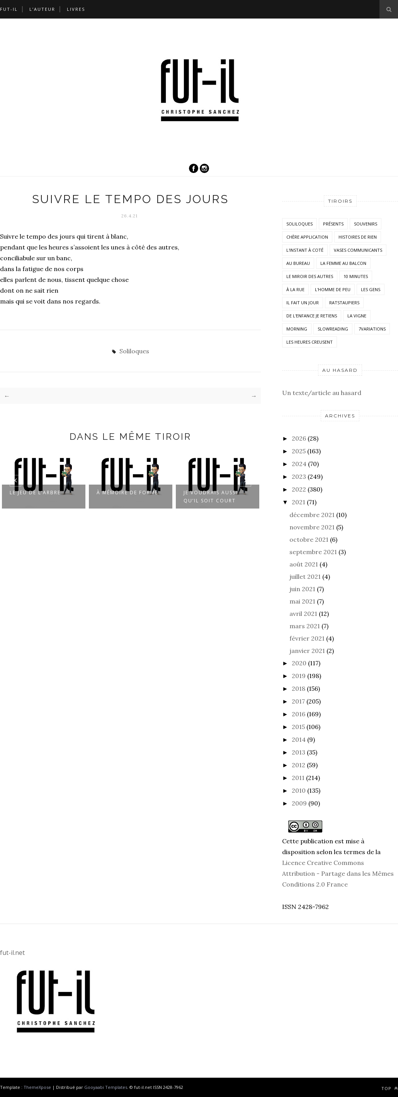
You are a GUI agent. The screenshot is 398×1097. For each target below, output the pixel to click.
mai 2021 (302, 601)
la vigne (356, 316)
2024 (299, 464)
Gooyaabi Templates (105, 1087)
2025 (299, 451)
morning (296, 329)
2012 (298, 765)
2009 (299, 803)
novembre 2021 (312, 527)
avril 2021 (303, 613)
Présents (333, 224)
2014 (299, 739)
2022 (299, 489)
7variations (372, 329)
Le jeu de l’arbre (35, 492)
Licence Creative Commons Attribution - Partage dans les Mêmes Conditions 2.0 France (338, 873)
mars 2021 (304, 626)
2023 (299, 476)
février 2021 (307, 638)
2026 (299, 438)
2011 (298, 778)
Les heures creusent (309, 342)
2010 (299, 790)
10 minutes (356, 276)
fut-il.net (12, 952)
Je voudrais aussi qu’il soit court (211, 496)
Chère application (307, 237)
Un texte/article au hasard (321, 393)
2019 (299, 676)
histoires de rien (357, 237)
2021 (298, 502)
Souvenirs (365, 224)
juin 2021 (302, 589)
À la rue (295, 289)
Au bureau (298, 263)
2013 (298, 752)
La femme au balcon (343, 263)
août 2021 (303, 564)
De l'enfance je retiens (311, 316)
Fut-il (9, 9)
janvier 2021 (307, 650)
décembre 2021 (312, 515)
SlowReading (333, 329)
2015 (298, 727)
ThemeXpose (37, 1087)
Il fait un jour (302, 302)
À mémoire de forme (127, 492)
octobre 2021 (308, 539)
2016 (298, 714)
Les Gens (370, 289)
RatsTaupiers (344, 302)
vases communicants (358, 250)
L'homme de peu (332, 289)
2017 (298, 701)
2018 (298, 688)
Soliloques (134, 351)
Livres (76, 9)
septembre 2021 (313, 552)
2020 (299, 663)
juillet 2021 (305, 576)
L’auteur (42, 9)
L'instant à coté (304, 250)
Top (389, 1088)
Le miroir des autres (309, 276)
